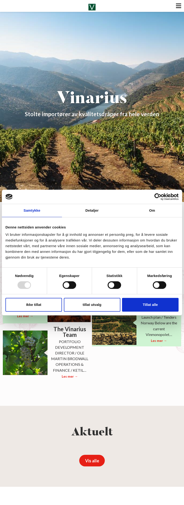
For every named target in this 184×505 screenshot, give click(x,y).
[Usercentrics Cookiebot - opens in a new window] (158, 196)
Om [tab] (152, 210)
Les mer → (25, 316)
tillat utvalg (92, 305)
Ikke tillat (33, 305)
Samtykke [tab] (32, 210)
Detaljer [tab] (92, 210)
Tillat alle (150, 305)
